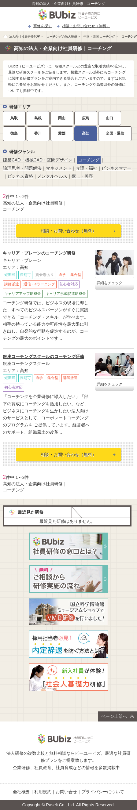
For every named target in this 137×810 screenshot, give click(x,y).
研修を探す (42, 26)
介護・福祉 (86, 168)
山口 (109, 118)
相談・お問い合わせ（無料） (86, 26)
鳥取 (14, 118)
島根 (38, 118)
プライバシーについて (102, 791)
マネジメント (59, 168)
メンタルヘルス (52, 176)
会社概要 (21, 791)
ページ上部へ (117, 716)
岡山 (61, 118)
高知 (85, 133)
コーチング (88, 159)
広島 (85, 118)
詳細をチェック (109, 283)
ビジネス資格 (20, 176)
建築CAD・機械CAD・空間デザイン (37, 159)
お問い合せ (66, 791)
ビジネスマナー (116, 168)
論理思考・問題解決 (22, 168)
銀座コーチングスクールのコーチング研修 (43, 356)
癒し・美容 (82, 176)
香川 (38, 133)
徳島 (14, 133)
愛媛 (61, 133)
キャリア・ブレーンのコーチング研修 (39, 253)
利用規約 (42, 791)
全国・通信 (115, 133)
